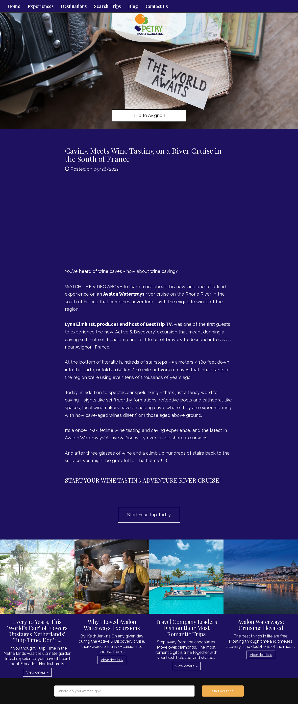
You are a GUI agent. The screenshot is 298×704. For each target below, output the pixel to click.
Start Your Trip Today (149, 514)
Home (13, 6)
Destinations (74, 6)
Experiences (40, 6)
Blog (133, 6)
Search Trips (107, 6)
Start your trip (223, 691)
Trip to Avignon (149, 115)
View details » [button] (37, 672)
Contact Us (157, 6)
